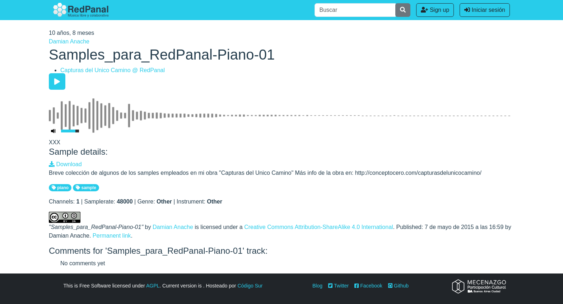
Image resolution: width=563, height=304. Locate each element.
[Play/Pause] (57, 81)
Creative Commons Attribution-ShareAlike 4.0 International (318, 227)
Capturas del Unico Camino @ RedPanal (112, 70)
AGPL (152, 286)
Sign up (435, 10)
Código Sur (249, 286)
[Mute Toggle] (53, 131)
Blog (317, 286)
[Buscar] (355, 10)
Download (65, 164)
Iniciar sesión (484, 10)
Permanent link (112, 236)
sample (86, 187)
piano (60, 187)
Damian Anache (69, 41)
